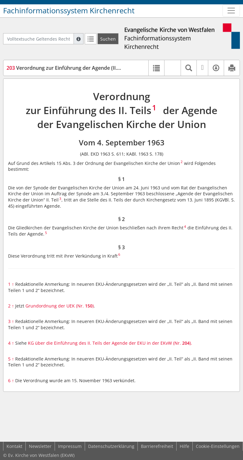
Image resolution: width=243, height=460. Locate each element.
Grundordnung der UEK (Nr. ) (59, 306)
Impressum (70, 446)
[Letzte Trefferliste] (91, 38)
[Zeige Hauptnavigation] (231, 10)
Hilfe (184, 446)
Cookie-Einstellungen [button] (218, 446)
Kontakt (14, 446)
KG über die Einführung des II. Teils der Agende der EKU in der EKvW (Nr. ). (110, 343)
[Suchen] (108, 38)
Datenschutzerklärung (111, 446)
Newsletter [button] (40, 446)
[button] (172, 68)
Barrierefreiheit (157, 446)
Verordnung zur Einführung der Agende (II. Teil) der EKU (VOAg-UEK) (92, 67)
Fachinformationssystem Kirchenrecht (69, 10)
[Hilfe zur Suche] (78, 38)
